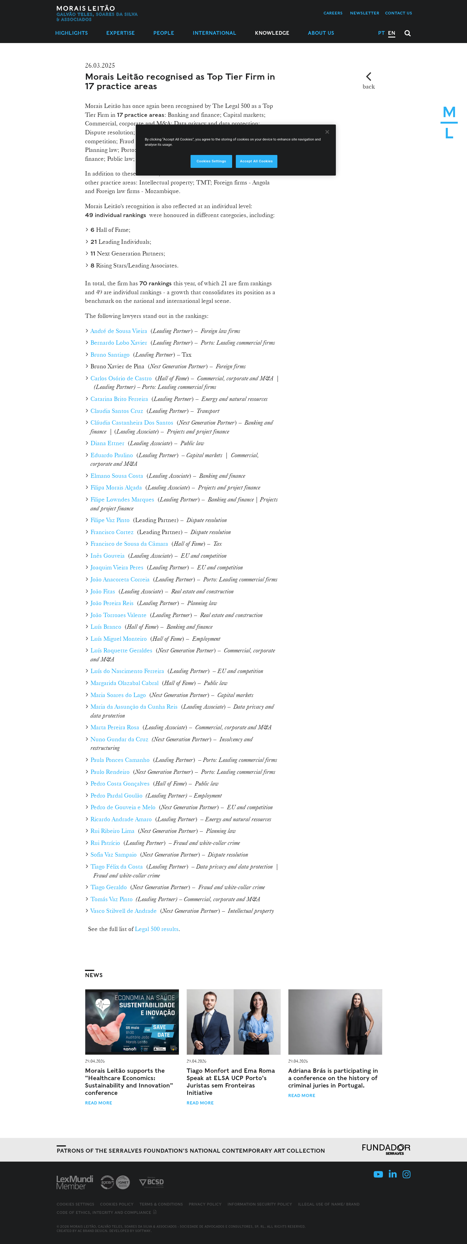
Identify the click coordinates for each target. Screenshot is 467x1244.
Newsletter (364, 13)
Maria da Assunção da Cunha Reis (134, 706)
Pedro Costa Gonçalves (120, 783)
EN (391, 33)
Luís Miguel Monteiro (119, 638)
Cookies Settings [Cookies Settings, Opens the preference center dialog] (211, 161)
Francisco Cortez (112, 532)
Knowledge (272, 33)
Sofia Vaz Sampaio (114, 854)
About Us (321, 33)
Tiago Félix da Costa (117, 866)
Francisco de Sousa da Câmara (129, 543)
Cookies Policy (117, 1204)
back (369, 86)
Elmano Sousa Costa (117, 475)
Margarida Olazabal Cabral (125, 683)
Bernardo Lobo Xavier (119, 342)
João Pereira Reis (112, 603)
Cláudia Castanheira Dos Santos (132, 422)
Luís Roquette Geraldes (121, 650)
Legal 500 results (157, 929)
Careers (333, 13)
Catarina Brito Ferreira (119, 398)
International (214, 33)
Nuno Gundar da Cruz (119, 739)
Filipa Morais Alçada (116, 487)
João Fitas (103, 591)
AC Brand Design (92, 1231)
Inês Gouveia (108, 555)
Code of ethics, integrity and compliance (107, 1212)
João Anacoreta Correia (120, 579)
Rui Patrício (105, 842)
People (163, 33)
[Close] (327, 132)
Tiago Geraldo (109, 887)
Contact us (398, 13)
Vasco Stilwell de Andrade (124, 910)
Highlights (71, 33)
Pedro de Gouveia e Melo (123, 807)
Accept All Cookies (256, 161)
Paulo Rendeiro (110, 771)
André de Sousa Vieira (119, 331)
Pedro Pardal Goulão (117, 795)
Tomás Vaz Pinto (112, 899)
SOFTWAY (143, 1231)
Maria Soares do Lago (118, 695)
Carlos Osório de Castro (121, 378)
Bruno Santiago (110, 354)
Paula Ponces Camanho (120, 759)
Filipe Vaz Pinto (110, 520)
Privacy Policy (205, 1204)
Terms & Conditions (161, 1204)
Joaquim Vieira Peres (117, 567)
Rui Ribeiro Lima (113, 830)
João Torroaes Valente (119, 615)
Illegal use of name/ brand (329, 1204)
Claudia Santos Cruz (117, 410)
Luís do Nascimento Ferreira (127, 671)
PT (381, 33)
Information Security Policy (259, 1204)
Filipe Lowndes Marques (122, 499)
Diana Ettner (107, 443)
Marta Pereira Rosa (115, 727)
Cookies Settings (75, 1204)
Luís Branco (106, 626)
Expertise (120, 33)
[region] (236, 150)
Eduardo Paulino (112, 455)
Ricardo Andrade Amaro (121, 819)
